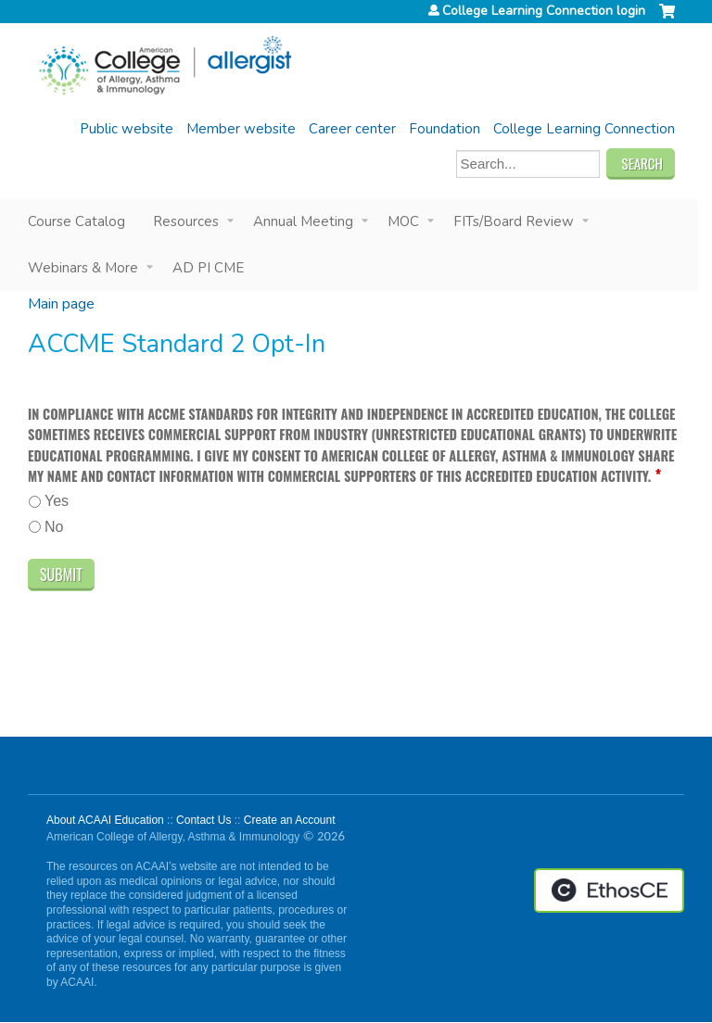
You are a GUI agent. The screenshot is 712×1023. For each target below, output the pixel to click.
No (53, 527)
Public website (126, 129)
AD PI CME (208, 268)
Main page (61, 304)
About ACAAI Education (105, 820)
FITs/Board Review (513, 221)
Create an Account (290, 820)
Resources (186, 221)
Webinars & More (83, 268)
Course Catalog (76, 221)
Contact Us (203, 820)
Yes (56, 501)
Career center (352, 129)
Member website (241, 129)
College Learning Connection (584, 129)
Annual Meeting (303, 221)
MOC (403, 221)
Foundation (444, 129)
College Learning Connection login (543, 11)
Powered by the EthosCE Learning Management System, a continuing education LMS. (609, 890)
